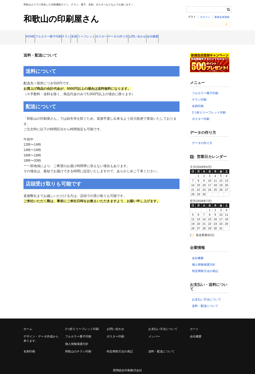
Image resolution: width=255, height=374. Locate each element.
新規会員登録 (221, 17)
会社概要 (218, 36)
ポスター (143, 36)
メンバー (154, 333)
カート (194, 325)
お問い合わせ (195, 36)
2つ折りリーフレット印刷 (209, 109)
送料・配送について (205, 302)
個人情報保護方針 (203, 261)
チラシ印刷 (199, 96)
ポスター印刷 (200, 115)
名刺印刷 (198, 102)
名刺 (100, 36)
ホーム (28, 325)
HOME (32, 36)
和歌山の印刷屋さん (61, 18)
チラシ (84, 36)
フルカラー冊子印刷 (58, 36)
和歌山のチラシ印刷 (78, 347)
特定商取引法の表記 (205, 267)
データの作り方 (168, 36)
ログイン (205, 17)
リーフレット (120, 36)
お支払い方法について (206, 296)
